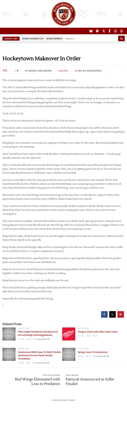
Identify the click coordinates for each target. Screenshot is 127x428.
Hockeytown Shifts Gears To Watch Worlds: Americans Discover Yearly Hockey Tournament (39, 355)
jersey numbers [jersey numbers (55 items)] (56, 38)
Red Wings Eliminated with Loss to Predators (37, 381)
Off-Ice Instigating (90, 70)
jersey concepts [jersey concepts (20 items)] (33, 38)
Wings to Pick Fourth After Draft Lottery (98, 332)
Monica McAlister (40, 70)
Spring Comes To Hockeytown (93, 352)
